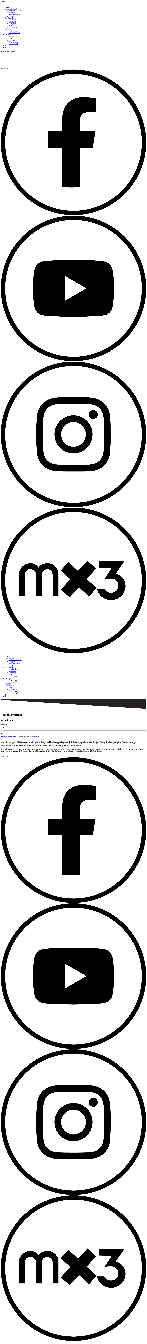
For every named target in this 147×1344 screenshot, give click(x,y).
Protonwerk (9, 29)
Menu (3, 2)
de (5, 46)
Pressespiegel (13, 44)
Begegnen (12, 12)
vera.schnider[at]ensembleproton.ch (30, 737)
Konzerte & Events (11, 9)
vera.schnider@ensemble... (9, 737)
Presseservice (13, 42)
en (5, 47)
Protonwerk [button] (9, 678)
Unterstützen (13, 40)
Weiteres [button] (8, 684)
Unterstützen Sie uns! (8, 51)
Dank (11, 38)
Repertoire (12, 22)
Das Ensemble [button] (9, 667)
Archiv (11, 16)
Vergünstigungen (14, 14)
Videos (11, 25)
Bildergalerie (13, 27)
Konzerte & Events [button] (11, 658)
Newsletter (4, 68)
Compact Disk (13, 23)
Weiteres (8, 34)
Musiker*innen (14, 20)
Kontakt (11, 36)
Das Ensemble (9, 18)
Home (7, 7)
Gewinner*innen (14, 33)
